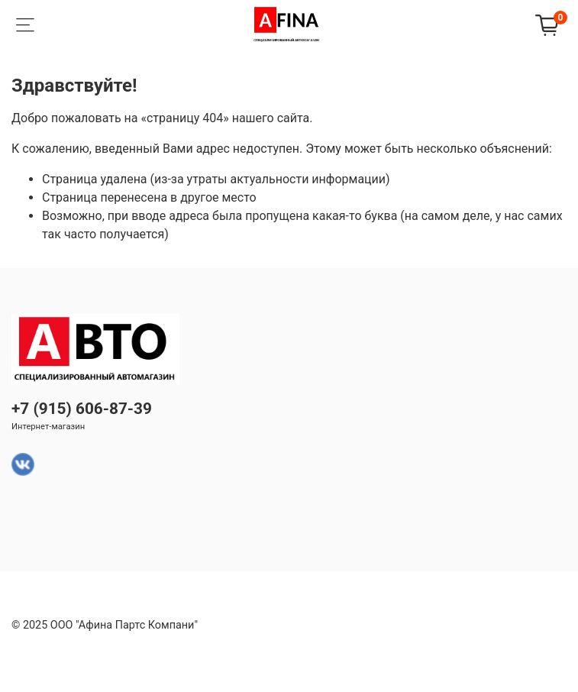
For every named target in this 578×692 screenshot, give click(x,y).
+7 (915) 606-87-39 (81, 408)
